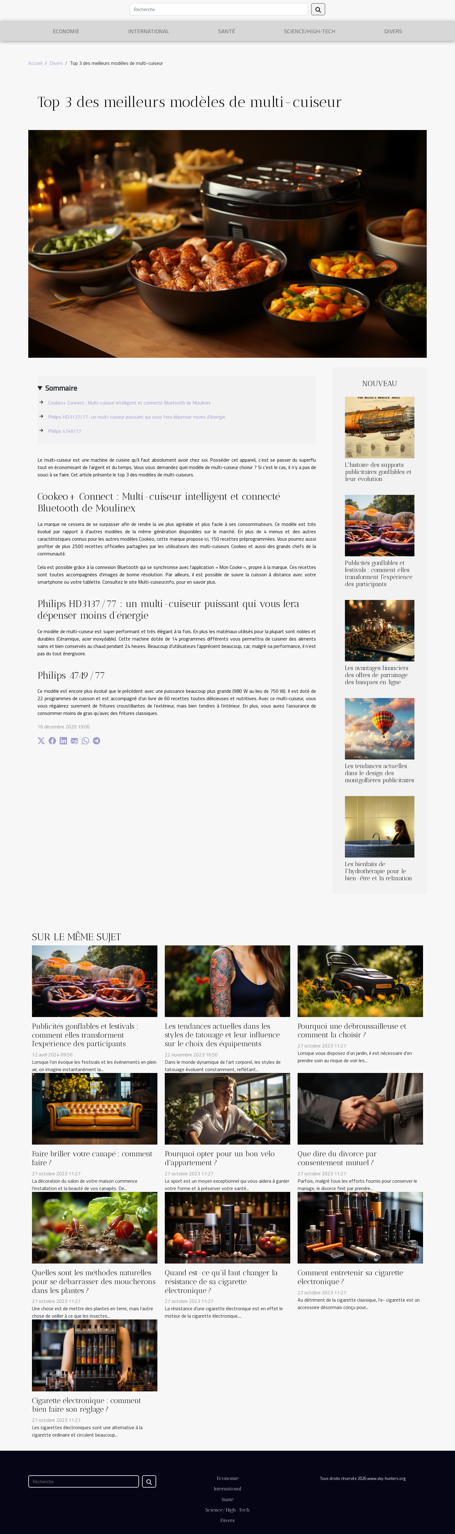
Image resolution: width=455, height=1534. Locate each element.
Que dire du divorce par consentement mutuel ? (337, 1158)
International (148, 31)
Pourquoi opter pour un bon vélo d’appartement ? (220, 1158)
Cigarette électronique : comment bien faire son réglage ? (86, 1405)
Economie (66, 31)
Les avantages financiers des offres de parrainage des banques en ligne (376, 675)
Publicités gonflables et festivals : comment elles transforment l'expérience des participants (379, 573)
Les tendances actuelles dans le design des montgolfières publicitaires (379, 773)
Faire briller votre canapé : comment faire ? (92, 1158)
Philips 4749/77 (64, 431)
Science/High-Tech (309, 31)
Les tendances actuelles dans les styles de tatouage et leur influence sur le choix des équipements (222, 1035)
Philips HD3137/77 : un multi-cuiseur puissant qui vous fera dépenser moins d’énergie (136, 416)
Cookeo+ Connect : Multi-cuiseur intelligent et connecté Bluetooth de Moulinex (129, 402)
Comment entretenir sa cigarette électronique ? (350, 1277)
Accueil (35, 63)
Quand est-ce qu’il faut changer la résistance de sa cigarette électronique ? (221, 1281)
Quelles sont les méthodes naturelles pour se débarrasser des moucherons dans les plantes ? (94, 1281)
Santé (226, 31)
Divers (393, 31)
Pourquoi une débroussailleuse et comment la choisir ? (352, 1030)
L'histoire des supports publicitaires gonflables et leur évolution (378, 472)
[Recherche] (219, 9)
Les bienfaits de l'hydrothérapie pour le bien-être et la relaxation (378, 871)
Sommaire (61, 387)
